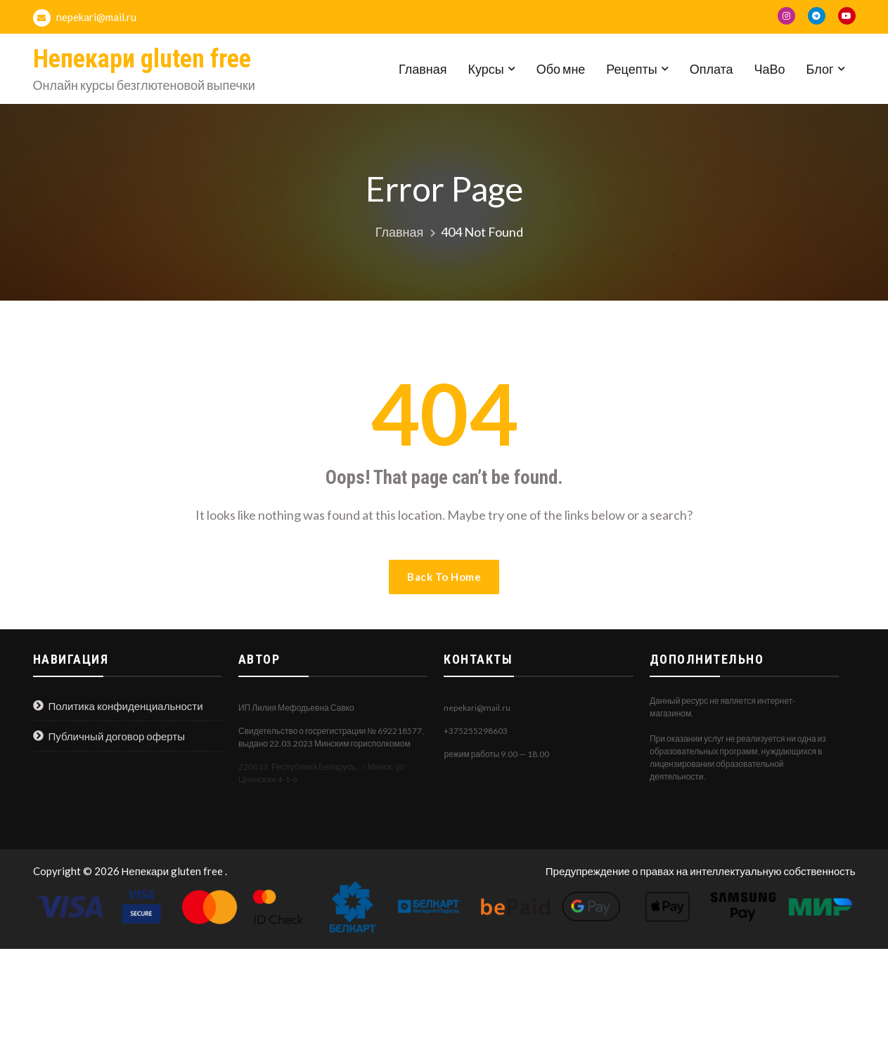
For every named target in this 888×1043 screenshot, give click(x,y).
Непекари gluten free (142, 59)
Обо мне (561, 69)
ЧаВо (769, 69)
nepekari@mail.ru (84, 18)
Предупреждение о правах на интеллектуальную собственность (701, 871)
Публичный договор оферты (117, 736)
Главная (423, 69)
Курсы (485, 69)
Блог (820, 69)
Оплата (711, 69)
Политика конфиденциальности (126, 706)
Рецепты (631, 69)
